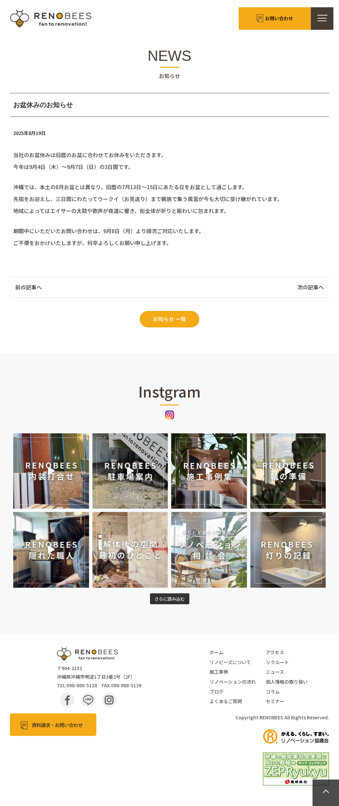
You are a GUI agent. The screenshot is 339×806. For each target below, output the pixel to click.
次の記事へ (310, 287)
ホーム (216, 652)
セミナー (275, 701)
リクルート (277, 662)
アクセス (275, 652)
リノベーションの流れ (233, 681)
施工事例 (219, 671)
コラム (273, 691)
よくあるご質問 (226, 701)
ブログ (216, 691)
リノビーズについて (230, 662)
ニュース (275, 671)
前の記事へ (28, 287)
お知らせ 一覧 (169, 319)
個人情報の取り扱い (287, 681)
